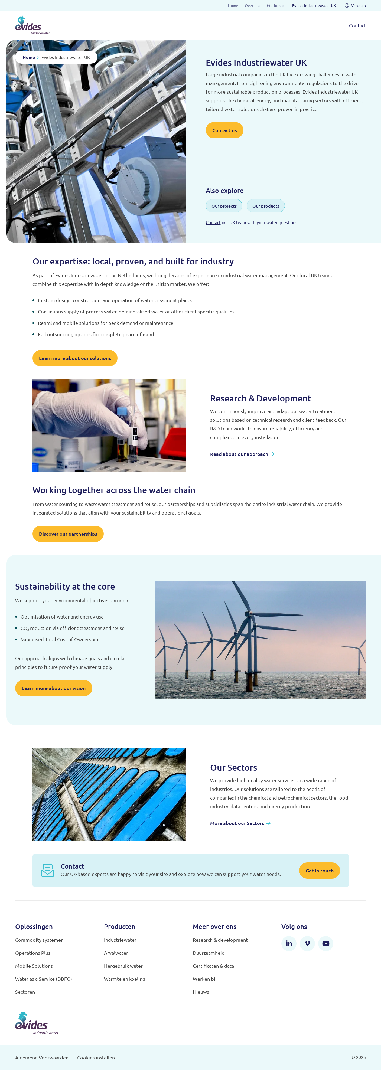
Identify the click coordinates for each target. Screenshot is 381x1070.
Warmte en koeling (124, 978)
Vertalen (355, 5)
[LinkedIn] (289, 943)
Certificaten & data (213, 965)
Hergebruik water (123, 965)
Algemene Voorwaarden (42, 1057)
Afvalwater (116, 953)
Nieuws (201, 991)
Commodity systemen (39, 940)
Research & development (220, 940)
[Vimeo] (307, 943)
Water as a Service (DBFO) (43, 978)
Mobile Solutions (34, 965)
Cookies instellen (96, 1057)
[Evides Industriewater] (32, 24)
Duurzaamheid (209, 953)
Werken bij (205, 978)
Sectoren (25, 991)
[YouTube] (325, 943)
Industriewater (120, 940)
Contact (357, 25)
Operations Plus (32, 953)
